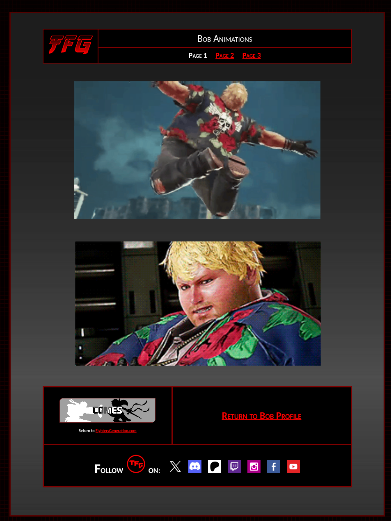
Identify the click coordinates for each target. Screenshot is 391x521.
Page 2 (224, 55)
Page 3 (251, 55)
